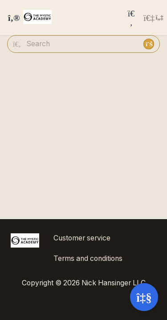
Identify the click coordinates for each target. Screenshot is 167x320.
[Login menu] (153, 18)
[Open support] (144, 297)
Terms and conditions (87, 258)
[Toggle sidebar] (12, 18)
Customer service (81, 238)
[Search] (131, 17)
